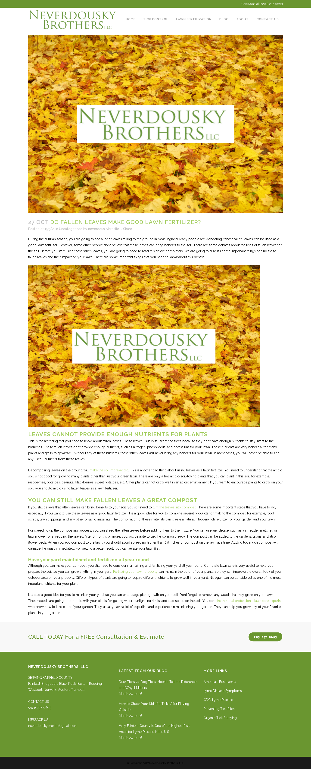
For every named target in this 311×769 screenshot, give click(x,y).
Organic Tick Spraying (220, 718)
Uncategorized (70, 229)
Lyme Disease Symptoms (223, 691)
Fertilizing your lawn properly (135, 571)
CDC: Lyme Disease (218, 700)
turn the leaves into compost (174, 507)
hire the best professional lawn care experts (248, 601)
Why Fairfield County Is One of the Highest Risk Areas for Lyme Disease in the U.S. (154, 729)
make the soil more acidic (109, 470)
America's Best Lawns (220, 682)
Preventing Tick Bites (219, 709)
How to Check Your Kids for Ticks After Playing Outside (154, 707)
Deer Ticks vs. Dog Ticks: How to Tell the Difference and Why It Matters (157, 685)
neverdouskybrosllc (103, 229)
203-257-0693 (265, 636)
